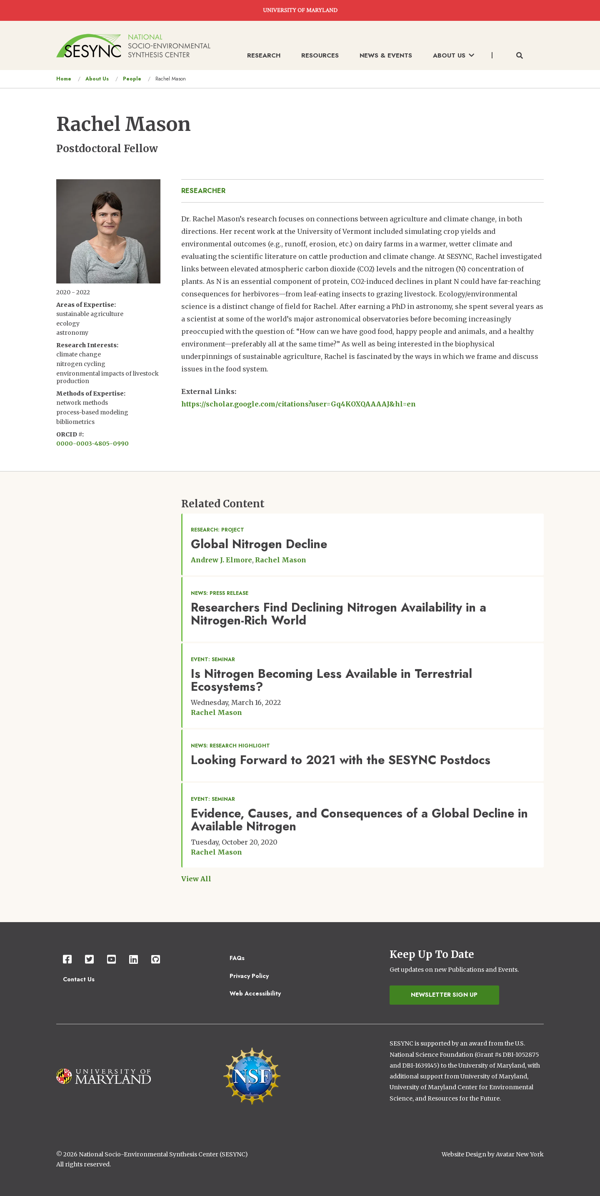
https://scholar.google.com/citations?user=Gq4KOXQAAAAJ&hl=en (298, 404)
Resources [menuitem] (320, 55)
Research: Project (217, 530)
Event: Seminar (213, 659)
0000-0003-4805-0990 (92, 443)
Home (63, 79)
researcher (203, 191)
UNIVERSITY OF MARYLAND (300, 10)
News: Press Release (219, 593)
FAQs (237, 958)
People (132, 79)
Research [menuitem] (263, 55)
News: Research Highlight (230, 746)
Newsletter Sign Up (444, 994)
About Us (97, 79)
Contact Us (79, 979)
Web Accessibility (255, 993)
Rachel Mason (280, 560)
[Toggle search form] (519, 56)
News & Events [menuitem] (386, 55)
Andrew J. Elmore (221, 560)
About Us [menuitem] (453, 55)
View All (196, 879)
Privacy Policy (249, 976)
